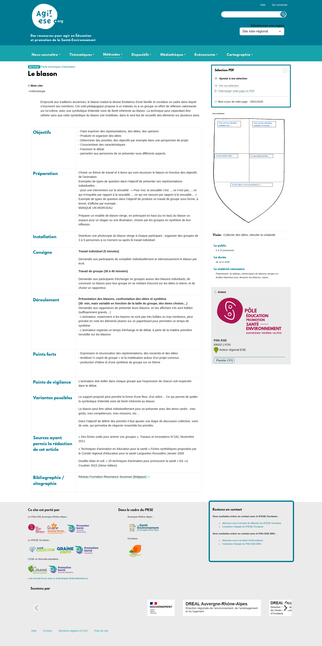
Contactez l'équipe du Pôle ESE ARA (241, 544)
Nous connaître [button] (45, 54)
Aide (263, 4)
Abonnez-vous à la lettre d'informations (242, 540)
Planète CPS (224, 360)
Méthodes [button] (111, 54)
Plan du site (101, 630)
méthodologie (37, 91)
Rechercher (283, 14)
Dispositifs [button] (140, 54)
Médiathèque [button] (171, 54)
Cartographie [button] (238, 54)
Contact (47, 630)
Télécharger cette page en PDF (236, 91)
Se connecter (280, 4)
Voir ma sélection (229, 85)
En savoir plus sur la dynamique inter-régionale (59, 578)
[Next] (285, 607)
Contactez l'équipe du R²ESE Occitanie (242, 526)
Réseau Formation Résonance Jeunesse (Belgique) (112, 476)
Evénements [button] (204, 54)
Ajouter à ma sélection (232, 78)
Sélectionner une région (267, 25)
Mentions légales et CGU (73, 630)
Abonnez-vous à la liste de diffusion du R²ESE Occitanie (251, 523)
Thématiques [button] (80, 54)
